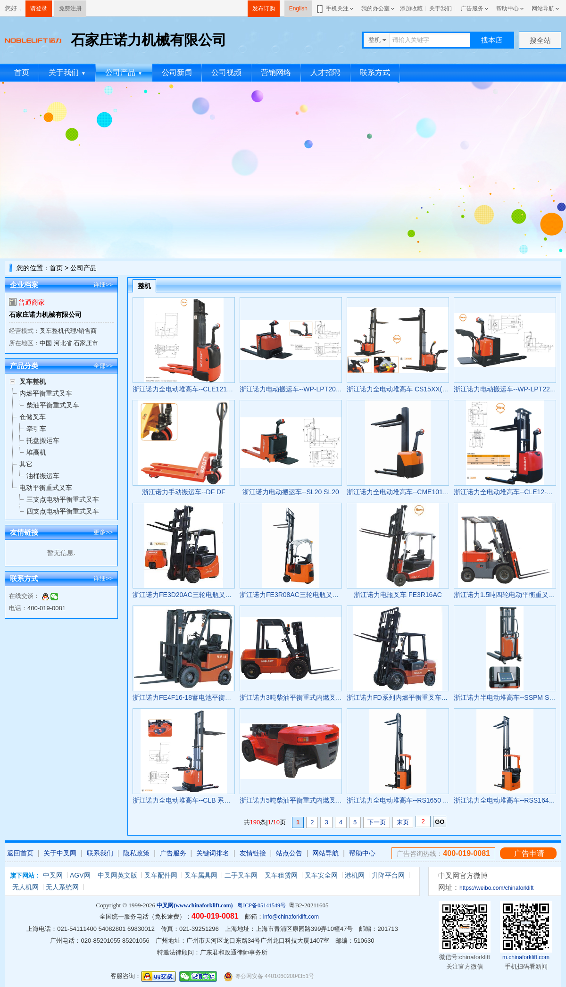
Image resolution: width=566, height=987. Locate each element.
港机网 (355, 875)
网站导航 (543, 8)
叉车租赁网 (281, 875)
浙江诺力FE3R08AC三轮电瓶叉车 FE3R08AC (307, 594)
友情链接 (253, 853)
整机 (144, 286)
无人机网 (25, 887)
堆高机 (36, 452)
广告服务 (472, 8)
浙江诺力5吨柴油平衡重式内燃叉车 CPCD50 (305, 800)
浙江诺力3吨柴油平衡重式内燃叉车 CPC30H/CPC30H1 (321, 697)
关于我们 (440, 8)
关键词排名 (212, 853)
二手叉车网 (241, 875)
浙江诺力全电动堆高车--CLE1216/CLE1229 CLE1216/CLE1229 (226, 389)
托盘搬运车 (42, 440)
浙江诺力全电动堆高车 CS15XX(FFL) (401, 389)
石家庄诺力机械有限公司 (45, 314)
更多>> (103, 532)
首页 (21, 72)
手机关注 (336, 8)
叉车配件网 (160, 875)
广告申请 (529, 853)
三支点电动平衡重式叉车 (62, 499)
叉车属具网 (200, 875)
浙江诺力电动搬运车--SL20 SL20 (290, 492)
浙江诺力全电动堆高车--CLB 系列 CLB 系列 (196, 800)
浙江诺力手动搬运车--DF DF (183, 492)
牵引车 (36, 428)
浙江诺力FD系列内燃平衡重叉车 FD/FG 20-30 (414, 697)
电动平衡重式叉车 (45, 487)
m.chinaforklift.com (525, 957)
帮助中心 (507, 8)
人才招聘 (325, 72)
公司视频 (226, 72)
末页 (403, 822)
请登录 (38, 8)
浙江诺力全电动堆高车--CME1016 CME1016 (412, 492)
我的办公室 (375, 8)
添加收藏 (411, 8)
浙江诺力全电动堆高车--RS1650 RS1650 (406, 800)
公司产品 (123, 72)
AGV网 (80, 875)
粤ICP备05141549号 (261, 905)
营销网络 (276, 72)
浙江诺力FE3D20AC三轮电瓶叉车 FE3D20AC (200, 594)
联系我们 (100, 853)
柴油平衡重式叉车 (52, 405)
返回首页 (20, 853)
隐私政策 (136, 853)
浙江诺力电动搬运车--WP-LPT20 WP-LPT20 (305, 389)
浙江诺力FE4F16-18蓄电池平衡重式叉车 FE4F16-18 (209, 697)
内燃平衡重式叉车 (45, 393)
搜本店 (491, 40)
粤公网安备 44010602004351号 (269, 976)
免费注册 (70, 8)
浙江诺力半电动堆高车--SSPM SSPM (509, 697)
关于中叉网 (59, 853)
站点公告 (289, 853)
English (298, 8)
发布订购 (263, 8)
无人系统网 (62, 887)
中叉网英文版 (117, 875)
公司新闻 (177, 72)
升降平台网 (388, 875)
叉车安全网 (321, 875)
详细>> (103, 284)
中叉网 (53, 875)
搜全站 (540, 40)
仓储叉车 (32, 417)
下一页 (376, 822)
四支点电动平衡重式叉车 (62, 511)
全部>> (103, 365)
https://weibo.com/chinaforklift (496, 888)
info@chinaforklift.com (291, 916)
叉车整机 (32, 381)
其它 (26, 464)
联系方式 (375, 72)
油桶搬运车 (42, 476)
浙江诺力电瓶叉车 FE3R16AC (398, 594)
